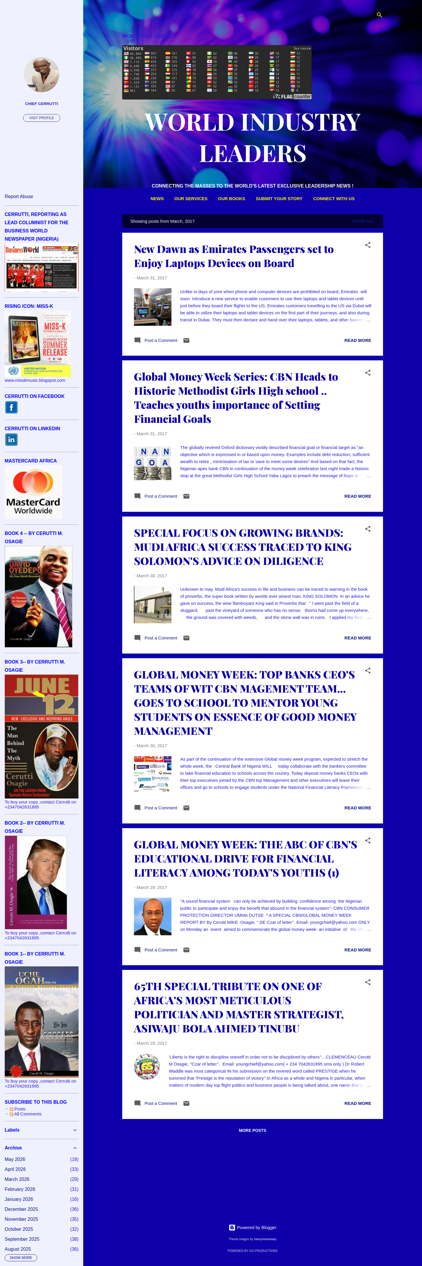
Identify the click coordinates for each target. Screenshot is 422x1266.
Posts (17, 1108)
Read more (357, 340)
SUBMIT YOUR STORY (279, 198)
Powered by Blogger (252, 1227)
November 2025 (21, 1219)
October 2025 (19, 1229)
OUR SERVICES (190, 198)
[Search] (379, 16)
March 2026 (17, 1179)
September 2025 (22, 1239)
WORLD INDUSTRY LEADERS (253, 136)
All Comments (26, 1113)
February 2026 (20, 1189)
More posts (252, 1130)
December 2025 (21, 1209)
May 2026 (15, 1159)
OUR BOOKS (231, 198)
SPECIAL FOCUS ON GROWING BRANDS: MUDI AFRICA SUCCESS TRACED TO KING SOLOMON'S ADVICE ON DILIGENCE (243, 546)
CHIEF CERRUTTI (41, 104)
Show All (363, 221)
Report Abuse (19, 196)
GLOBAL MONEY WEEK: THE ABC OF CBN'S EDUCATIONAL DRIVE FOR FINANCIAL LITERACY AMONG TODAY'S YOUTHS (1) (245, 858)
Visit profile (41, 118)
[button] (367, 246)
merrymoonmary (265, 1239)
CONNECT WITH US (334, 198)
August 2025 (18, 1249)
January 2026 (19, 1199)
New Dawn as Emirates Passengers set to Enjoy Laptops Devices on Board (234, 256)
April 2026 (15, 1169)
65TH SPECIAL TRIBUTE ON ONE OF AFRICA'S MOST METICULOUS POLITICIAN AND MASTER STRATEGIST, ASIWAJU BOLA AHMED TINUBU (239, 1007)
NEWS (157, 198)
